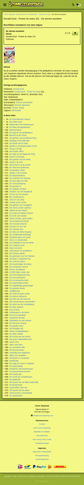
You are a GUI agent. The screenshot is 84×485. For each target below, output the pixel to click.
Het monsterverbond (17, 224)
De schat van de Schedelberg (21, 304)
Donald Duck (21, 14)
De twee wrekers (16, 307)
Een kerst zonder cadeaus (20, 208)
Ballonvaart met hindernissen (21, 124)
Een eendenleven (16, 197)
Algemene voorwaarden (42, 452)
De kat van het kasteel (18, 194)
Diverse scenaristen (24, 102)
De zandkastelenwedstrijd (20, 235)
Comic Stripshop (9, 14)
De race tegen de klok (18, 181)
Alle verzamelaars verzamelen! (22, 302)
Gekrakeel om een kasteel (20, 320)
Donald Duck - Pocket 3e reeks (39, 14)
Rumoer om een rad (17, 226)
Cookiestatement (42, 459)
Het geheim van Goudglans (20, 205)
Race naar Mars (16, 345)
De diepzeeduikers (17, 175)
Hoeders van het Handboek (20, 192)
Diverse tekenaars (22, 105)
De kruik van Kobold (17, 216)
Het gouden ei (15, 186)
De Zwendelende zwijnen (19, 119)
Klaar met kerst (15, 248)
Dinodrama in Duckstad (19, 358)
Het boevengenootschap (19, 275)
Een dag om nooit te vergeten (21, 363)
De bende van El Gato (18, 143)
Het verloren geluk (17, 253)
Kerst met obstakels (17, 315)
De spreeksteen (16, 396)
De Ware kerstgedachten (19, 127)
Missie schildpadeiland (18, 331)
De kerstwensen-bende (19, 221)
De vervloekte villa (17, 347)
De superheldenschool (18, 283)
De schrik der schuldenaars (20, 377)
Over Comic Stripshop (42, 428)
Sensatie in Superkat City (19, 259)
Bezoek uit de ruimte (18, 135)
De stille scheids (16, 334)
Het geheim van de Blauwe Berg (22, 138)
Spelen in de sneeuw (18, 173)
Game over (14, 342)
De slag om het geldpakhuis (21, 133)
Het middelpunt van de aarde (21, 243)
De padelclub (14, 379)
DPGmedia (16, 110)
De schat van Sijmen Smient (21, 213)
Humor (15, 108)
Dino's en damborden (18, 240)
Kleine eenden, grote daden (20, 218)
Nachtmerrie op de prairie (20, 165)
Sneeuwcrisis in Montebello (20, 393)
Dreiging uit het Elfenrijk (19, 141)
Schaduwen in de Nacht (19, 312)
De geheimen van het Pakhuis (22, 256)
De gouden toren (16, 326)
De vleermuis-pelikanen (19, 167)
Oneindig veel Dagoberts (19, 353)
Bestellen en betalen (42, 432)
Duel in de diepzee (17, 269)
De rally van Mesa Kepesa (20, 232)
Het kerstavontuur (16, 350)
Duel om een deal (16, 200)
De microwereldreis (17, 277)
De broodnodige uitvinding (20, 264)
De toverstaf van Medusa (19, 178)
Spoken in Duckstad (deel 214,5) (23, 146)
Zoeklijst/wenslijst (42, 443)
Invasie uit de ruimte (17, 202)
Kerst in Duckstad (16, 157)
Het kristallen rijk (16, 328)
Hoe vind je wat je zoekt (42, 439)
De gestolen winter (17, 170)
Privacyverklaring (42, 456)
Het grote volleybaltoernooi (20, 339)
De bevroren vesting (17, 323)
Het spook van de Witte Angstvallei (23, 382)
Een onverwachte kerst (18, 280)
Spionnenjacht (15, 130)
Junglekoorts (14, 291)
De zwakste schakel (17, 189)
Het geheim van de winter (20, 159)
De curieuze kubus (17, 261)
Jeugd (21, 108)
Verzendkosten (42, 436)
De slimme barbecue (18, 296)
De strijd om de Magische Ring (22, 154)
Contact (42, 424)
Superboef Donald (17, 318)
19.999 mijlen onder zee (19, 272)
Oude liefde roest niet (18, 387)
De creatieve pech (17, 245)
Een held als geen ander (19, 294)
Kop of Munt (14, 310)
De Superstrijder (16, 366)
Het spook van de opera (19, 390)
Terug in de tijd (15, 149)
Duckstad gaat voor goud (19, 237)
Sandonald (13, 361)
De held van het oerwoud (19, 299)
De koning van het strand (19, 337)
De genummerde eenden (19, 371)
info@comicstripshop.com (43, 416)
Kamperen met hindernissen (21, 369)
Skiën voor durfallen (17, 355)
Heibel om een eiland (18, 210)
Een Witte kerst (15, 122)
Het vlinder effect (16, 151)
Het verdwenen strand (18, 267)
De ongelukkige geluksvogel (21, 286)
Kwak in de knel (16, 162)
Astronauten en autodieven (20, 251)
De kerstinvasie (15, 385)
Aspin (47, 481)
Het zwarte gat (15, 374)
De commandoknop (17, 184)
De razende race (16, 229)
